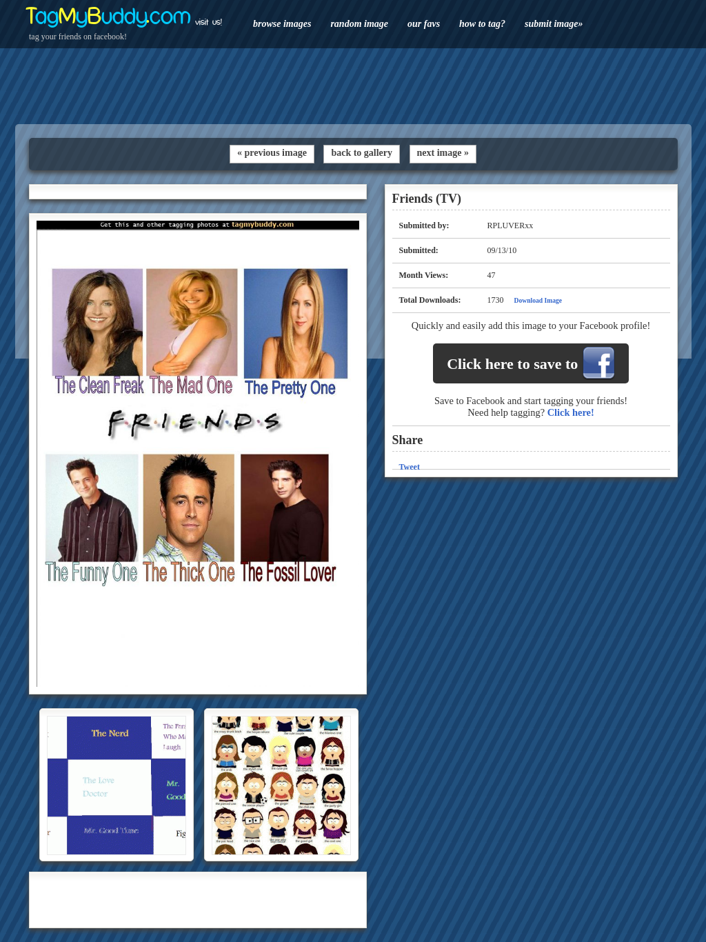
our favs (423, 24)
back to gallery (361, 153)
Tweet (409, 467)
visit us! (208, 22)
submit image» (554, 24)
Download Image (538, 300)
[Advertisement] (353, 86)
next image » (443, 153)
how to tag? (482, 24)
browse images (282, 24)
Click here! (570, 412)
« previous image (272, 153)
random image (359, 24)
